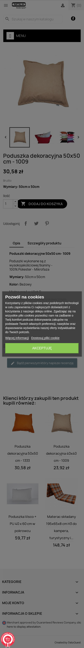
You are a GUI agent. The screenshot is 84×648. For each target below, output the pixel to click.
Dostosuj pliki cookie (45, 338)
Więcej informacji (17, 338)
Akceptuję (42, 348)
